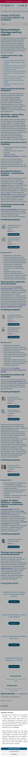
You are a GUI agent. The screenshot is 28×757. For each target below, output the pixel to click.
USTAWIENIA (14, 754)
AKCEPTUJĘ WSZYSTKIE (14, 748)
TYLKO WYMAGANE (14, 751)
